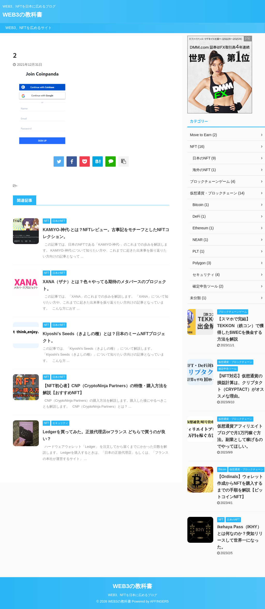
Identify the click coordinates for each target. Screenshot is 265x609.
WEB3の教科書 (22, 14)
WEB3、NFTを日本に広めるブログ (132, 595)
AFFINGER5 (159, 601)
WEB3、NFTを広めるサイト (28, 28)
